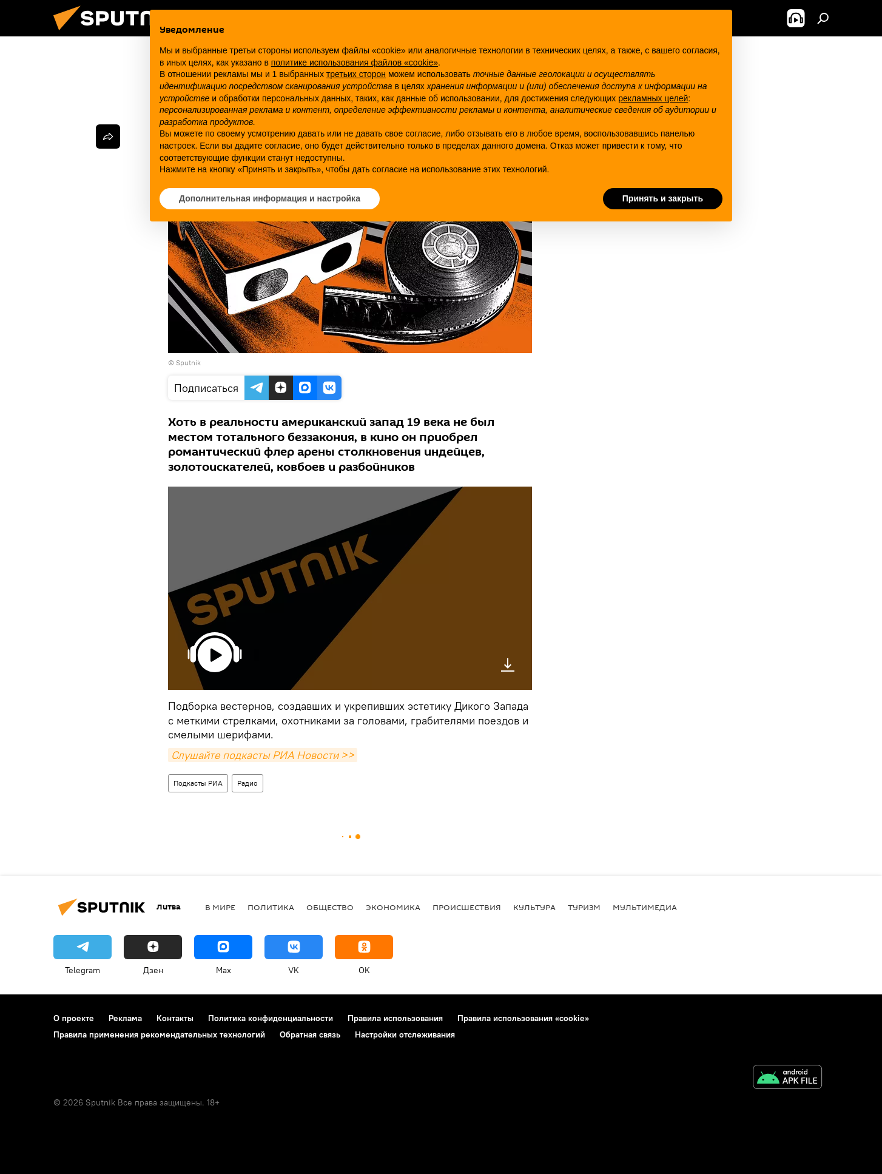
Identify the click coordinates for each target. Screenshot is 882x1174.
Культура (534, 907)
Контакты (175, 1018)
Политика (270, 907)
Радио (247, 783)
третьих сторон (356, 74)
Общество (330, 907)
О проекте (73, 1018)
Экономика (393, 907)
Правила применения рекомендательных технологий (159, 1034)
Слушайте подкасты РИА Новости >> (262, 755)
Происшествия (467, 907)
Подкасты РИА (198, 783)
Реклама (125, 1018)
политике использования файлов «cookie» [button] (354, 62)
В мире (220, 907)
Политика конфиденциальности (270, 1018)
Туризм (584, 907)
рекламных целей (653, 98)
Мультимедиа (645, 907)
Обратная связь (310, 1034)
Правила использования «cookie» (523, 1018)
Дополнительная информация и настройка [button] (269, 198)
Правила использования (395, 1018)
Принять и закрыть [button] (662, 198)
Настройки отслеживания (405, 1034)
